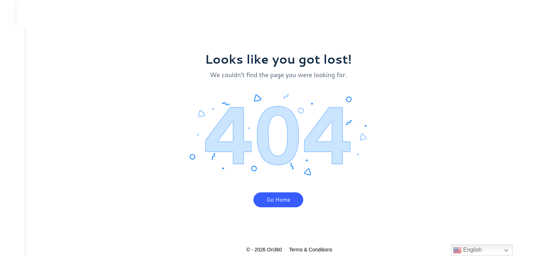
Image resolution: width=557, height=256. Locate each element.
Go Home (283, 199)
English (467, 250)
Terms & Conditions (315, 249)
